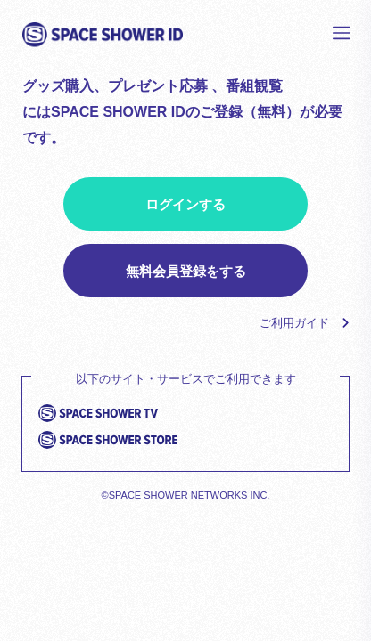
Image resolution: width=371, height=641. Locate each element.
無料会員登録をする (186, 271)
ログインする (185, 204)
